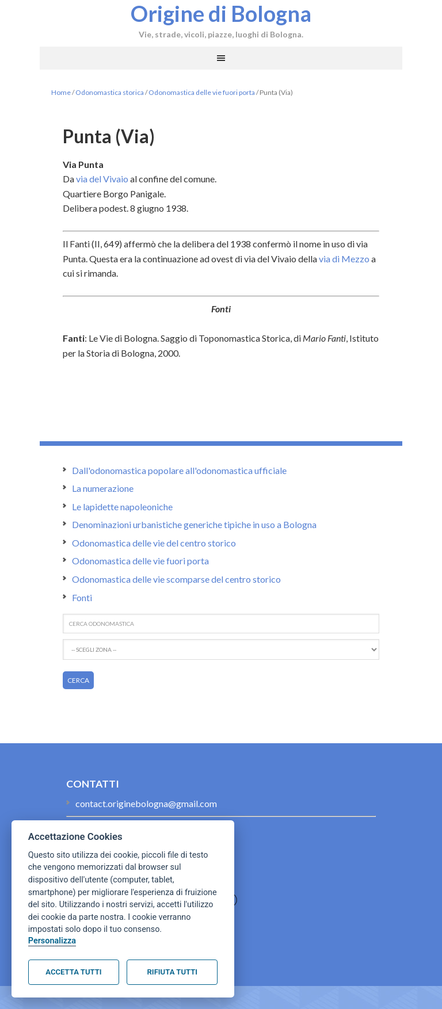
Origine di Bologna (221, 13)
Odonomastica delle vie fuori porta (201, 92)
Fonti (82, 597)
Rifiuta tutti (172, 972)
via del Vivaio (102, 178)
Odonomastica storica (109, 92)
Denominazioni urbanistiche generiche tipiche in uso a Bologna (194, 524)
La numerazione (103, 488)
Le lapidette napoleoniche (122, 506)
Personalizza (52, 941)
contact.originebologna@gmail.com (146, 803)
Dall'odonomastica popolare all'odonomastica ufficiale (179, 470)
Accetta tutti (73, 972)
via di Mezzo (344, 258)
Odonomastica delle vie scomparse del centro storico (176, 579)
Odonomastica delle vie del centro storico (154, 542)
